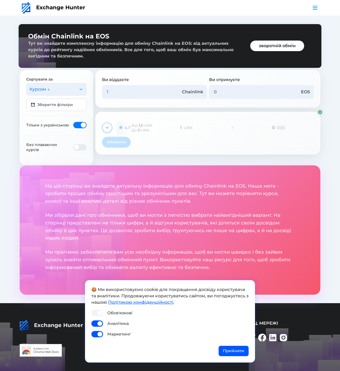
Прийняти (233, 350)
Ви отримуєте (224, 79)
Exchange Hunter (53, 7)
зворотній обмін (277, 45)
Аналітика (118, 323)
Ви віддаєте (115, 79)
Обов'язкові (119, 312)
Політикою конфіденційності (140, 302)
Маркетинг (119, 334)
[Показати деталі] (107, 127)
